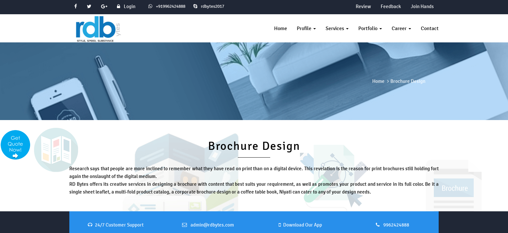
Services (337, 28)
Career (401, 28)
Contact (430, 28)
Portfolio (370, 28)
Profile (306, 28)
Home (280, 28)
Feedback (391, 6)
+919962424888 (170, 6)
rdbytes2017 (208, 6)
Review (363, 6)
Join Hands (422, 6)
